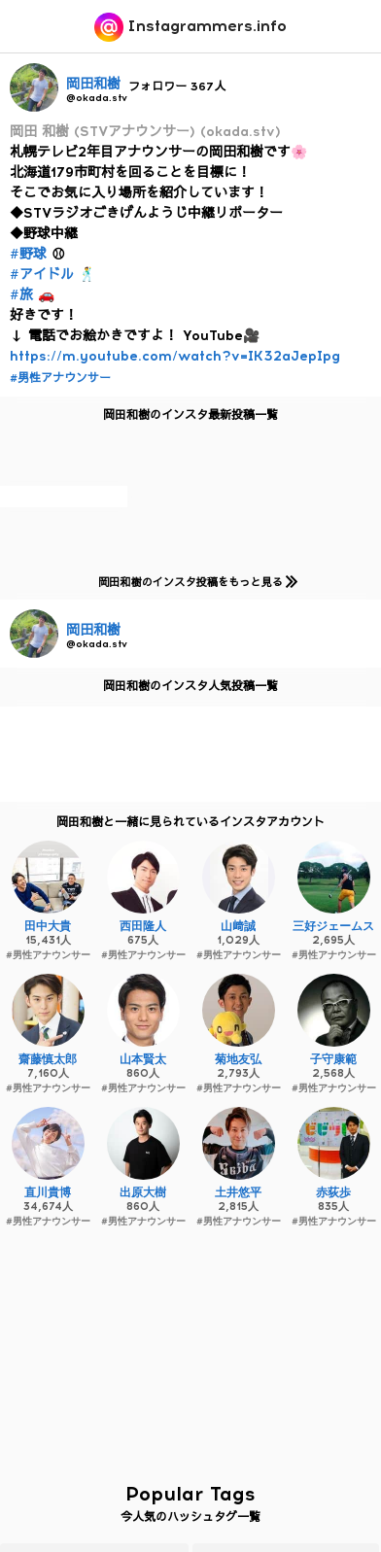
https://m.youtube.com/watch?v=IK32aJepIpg (175, 356)
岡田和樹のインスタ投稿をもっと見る (194, 581)
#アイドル (42, 274)
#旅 (21, 295)
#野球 (28, 254)
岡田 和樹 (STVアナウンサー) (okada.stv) (145, 131)
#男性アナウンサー (60, 378)
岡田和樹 (93, 84)
